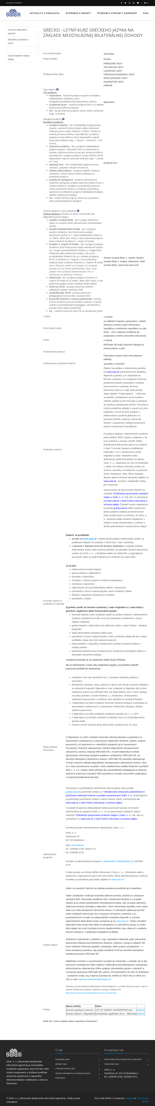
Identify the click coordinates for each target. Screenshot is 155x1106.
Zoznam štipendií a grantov (17, 31)
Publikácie (60, 1078)
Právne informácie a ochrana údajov (72, 1073)
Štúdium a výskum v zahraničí (117, 13)
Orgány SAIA (61, 1064)
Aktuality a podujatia (44, 13)
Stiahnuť (140, 1010)
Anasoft (129, 1098)
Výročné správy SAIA (65, 1069)
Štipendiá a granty (78, 13)
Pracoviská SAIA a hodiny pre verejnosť (123, 1059)
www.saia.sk (90, 538)
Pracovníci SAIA (111, 1064)
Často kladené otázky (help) (19, 57)
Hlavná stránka (14, 3)
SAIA (146, 13)
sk (146, 3)
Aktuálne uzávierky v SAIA (18, 41)
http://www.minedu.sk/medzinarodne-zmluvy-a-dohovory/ (91, 993)
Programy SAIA (62, 1059)
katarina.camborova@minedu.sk (94, 979)
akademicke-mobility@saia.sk (118, 861)
